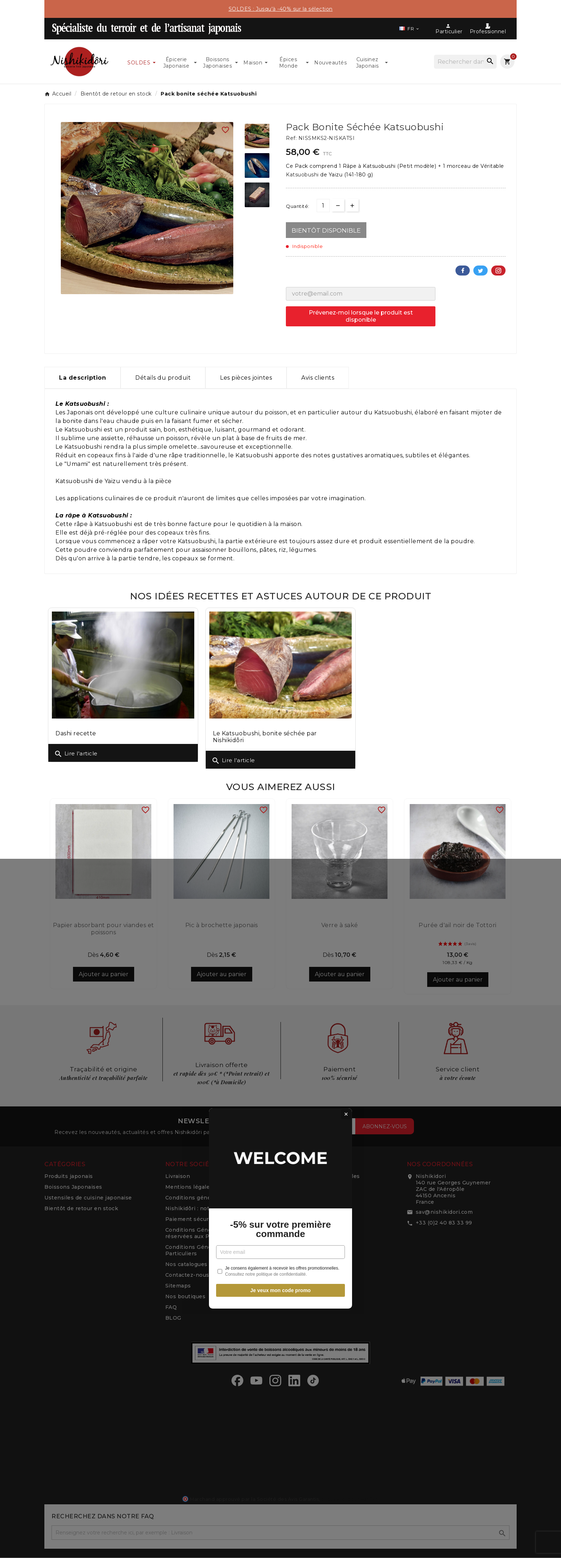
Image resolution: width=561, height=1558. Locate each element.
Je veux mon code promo (280, 861)
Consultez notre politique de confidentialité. (266, 844)
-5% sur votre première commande (280, 799)
